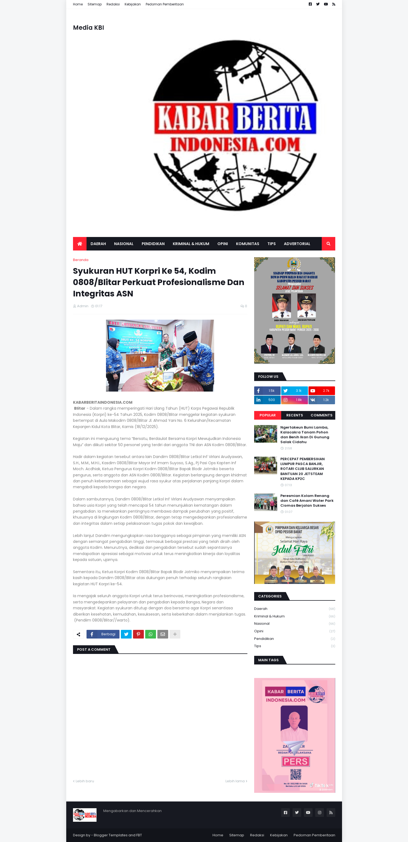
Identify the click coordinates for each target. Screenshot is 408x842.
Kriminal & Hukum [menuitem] (191, 243)
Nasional (294, 624)
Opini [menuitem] (222, 243)
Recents (294, 415)
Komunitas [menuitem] (247, 243)
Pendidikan (294, 639)
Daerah (294, 609)
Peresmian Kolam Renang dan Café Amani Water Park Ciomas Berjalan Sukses (307, 500)
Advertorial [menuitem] (297, 243)
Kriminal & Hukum (294, 616)
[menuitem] (80, 243)
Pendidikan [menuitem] (153, 243)
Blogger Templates (111, 835)
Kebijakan (133, 4)
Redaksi (113, 4)
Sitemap (95, 4)
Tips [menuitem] (271, 243)
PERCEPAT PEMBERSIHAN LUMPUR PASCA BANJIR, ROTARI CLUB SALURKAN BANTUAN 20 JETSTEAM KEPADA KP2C (302, 469)
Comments (322, 415)
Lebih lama (235, 781)
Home (78, 4)
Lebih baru (85, 781)
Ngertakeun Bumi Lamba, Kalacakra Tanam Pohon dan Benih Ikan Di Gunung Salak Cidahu (304, 435)
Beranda (80, 259)
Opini (294, 631)
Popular (268, 415)
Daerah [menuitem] (98, 243)
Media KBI (88, 28)
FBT (139, 835)
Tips (294, 646)
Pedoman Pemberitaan (165, 4)
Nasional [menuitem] (124, 243)
